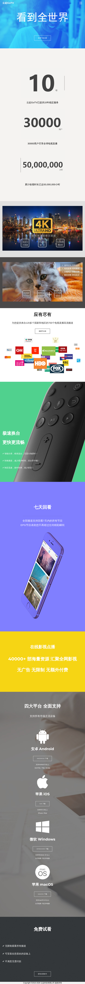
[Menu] (81, 3)
